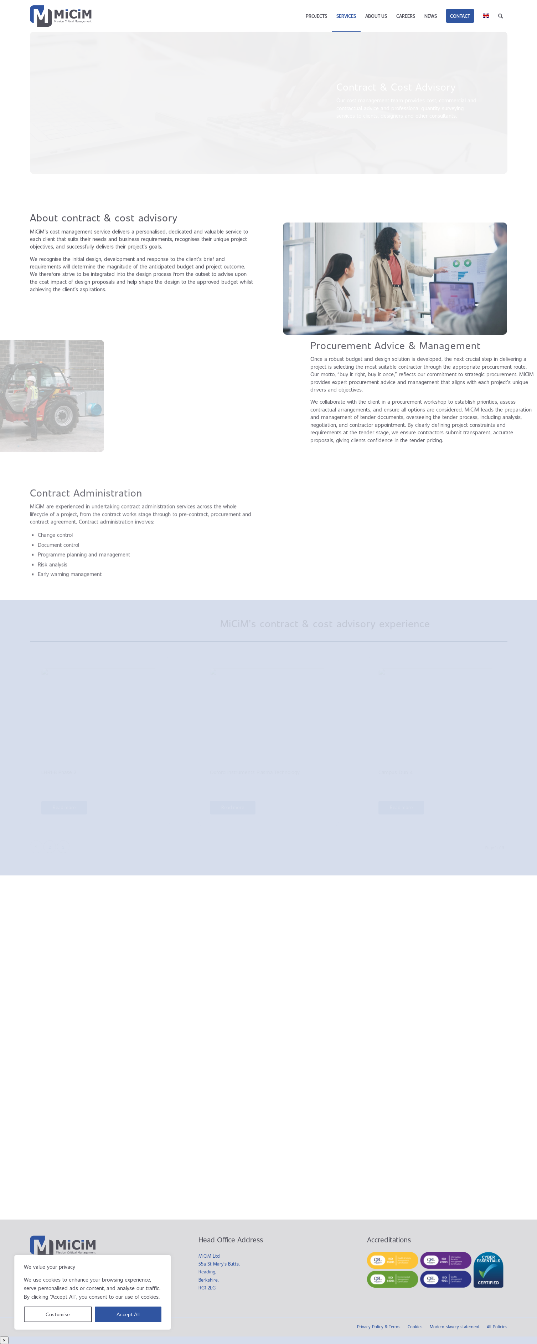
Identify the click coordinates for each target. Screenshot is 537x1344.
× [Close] (4, 1340)
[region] (92, 1292)
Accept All (128, 1314)
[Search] (500, 16)
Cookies (415, 1326)
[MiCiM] (63, 16)
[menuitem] (316, 16)
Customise (58, 1314)
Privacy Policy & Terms (379, 1326)
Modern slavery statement (455, 1326)
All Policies (497, 1326)
